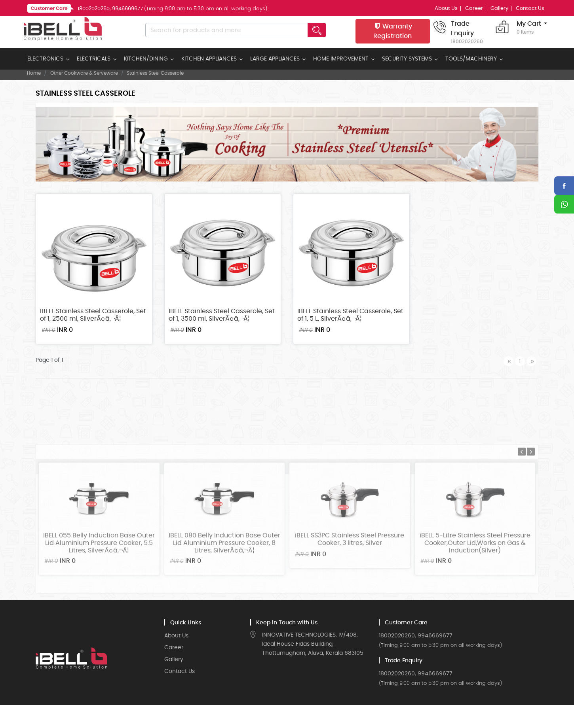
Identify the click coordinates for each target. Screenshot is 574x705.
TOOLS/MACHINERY (471, 59)
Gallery (499, 8)
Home (34, 73)
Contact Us (530, 8)
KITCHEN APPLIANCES (209, 59)
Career (474, 8)
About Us (446, 8)
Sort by (430, 94)
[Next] (531, 361)
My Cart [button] (529, 28)
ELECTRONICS (45, 59)
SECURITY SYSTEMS (407, 59)
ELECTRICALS (93, 59)
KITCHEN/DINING (146, 59)
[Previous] (508, 361)
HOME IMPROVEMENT (341, 59)
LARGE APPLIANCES (275, 59)
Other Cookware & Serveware (84, 73)
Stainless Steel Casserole (155, 73)
